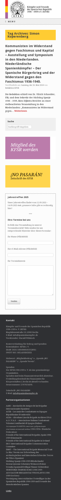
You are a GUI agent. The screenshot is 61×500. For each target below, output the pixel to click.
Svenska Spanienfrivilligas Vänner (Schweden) (27, 467)
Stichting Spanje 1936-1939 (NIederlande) (25, 461)
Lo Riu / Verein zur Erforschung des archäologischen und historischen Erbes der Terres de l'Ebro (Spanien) (29, 455)
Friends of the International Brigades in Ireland (28, 441)
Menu (10, 21)
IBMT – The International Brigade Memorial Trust (29, 449)
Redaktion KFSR (12, 88)
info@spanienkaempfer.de (25, 393)
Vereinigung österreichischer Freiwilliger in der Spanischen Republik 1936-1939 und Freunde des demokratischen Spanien (28, 481)
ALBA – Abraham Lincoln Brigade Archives (26, 417)
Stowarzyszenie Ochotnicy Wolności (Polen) (26, 464)
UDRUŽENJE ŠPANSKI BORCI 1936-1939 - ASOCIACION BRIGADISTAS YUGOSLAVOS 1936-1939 (28, 473)
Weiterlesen (20, 111)
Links (8, 491)
